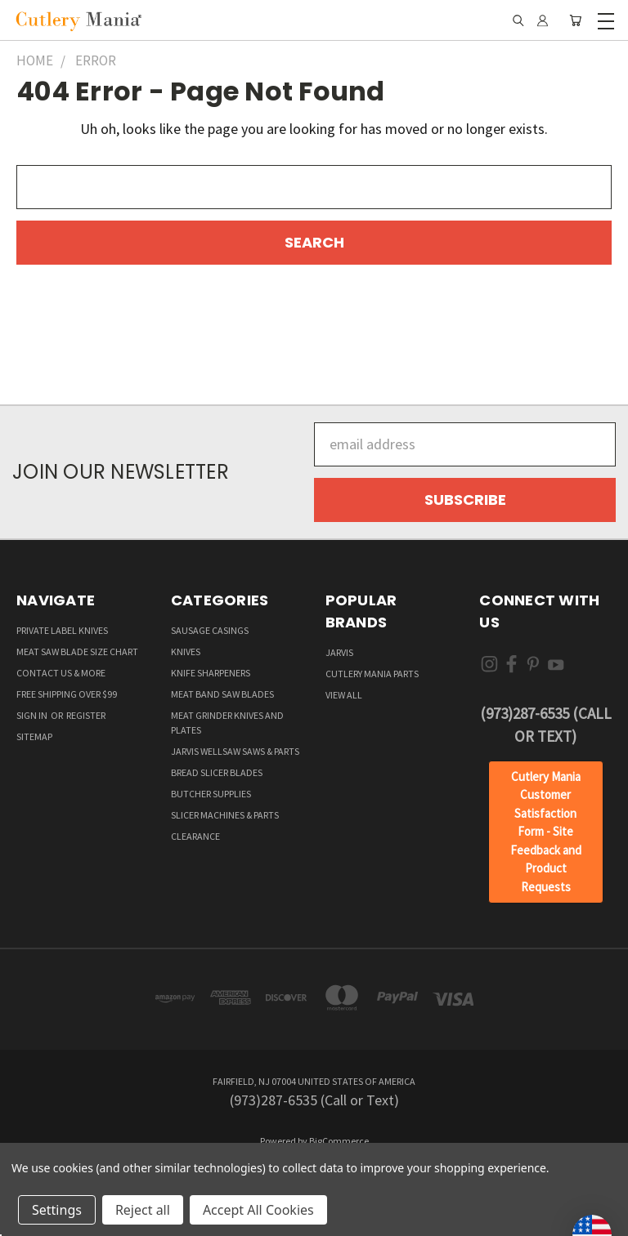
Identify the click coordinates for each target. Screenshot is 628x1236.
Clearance (195, 836)
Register (85, 715)
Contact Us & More (60, 673)
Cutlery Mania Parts (372, 673)
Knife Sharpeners (210, 673)
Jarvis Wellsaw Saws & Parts (235, 751)
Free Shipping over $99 (66, 694)
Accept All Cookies (258, 1210)
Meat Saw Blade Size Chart (77, 651)
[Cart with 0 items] (575, 20)
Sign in (32, 715)
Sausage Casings (210, 630)
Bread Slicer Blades (216, 772)
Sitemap (34, 736)
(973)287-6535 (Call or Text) (546, 725)
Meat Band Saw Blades (222, 694)
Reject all (142, 1210)
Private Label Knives (62, 630)
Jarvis (339, 652)
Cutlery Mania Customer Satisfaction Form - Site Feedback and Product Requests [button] (545, 832)
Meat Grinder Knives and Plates (227, 722)
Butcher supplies (211, 794)
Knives (185, 651)
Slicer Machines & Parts (225, 815)
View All (343, 695)
